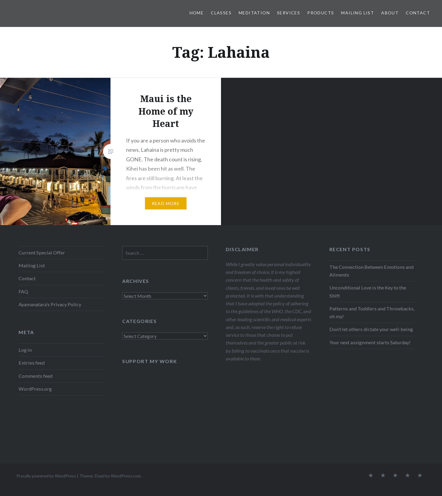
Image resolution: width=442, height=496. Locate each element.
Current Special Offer (42, 252)
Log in (25, 350)
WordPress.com (126, 475)
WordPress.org (35, 389)
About (390, 12)
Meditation (254, 12)
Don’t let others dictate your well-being (371, 329)
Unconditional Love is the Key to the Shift (367, 291)
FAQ (23, 291)
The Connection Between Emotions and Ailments (371, 270)
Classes (221, 12)
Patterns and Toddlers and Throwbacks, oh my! (371, 312)
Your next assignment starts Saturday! (370, 342)
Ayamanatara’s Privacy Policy (50, 304)
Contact (418, 12)
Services (288, 12)
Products (320, 12)
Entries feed (32, 362)
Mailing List (357, 12)
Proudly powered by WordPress (46, 475)
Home (197, 12)
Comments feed (35, 376)
